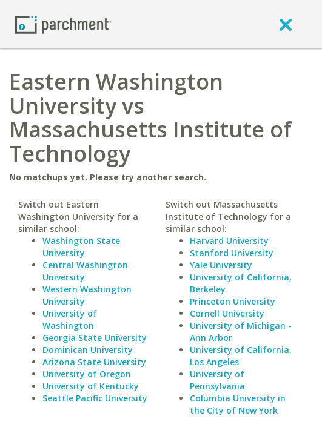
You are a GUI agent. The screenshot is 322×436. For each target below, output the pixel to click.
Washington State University (81, 247)
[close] (285, 24)
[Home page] (63, 24)
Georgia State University (94, 337)
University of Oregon (86, 374)
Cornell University (227, 313)
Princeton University (232, 301)
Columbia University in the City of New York (238, 404)
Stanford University (231, 253)
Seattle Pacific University (94, 398)
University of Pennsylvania (217, 380)
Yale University (221, 265)
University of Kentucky (90, 386)
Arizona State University (94, 362)
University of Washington (69, 319)
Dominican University (87, 349)
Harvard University (229, 240)
